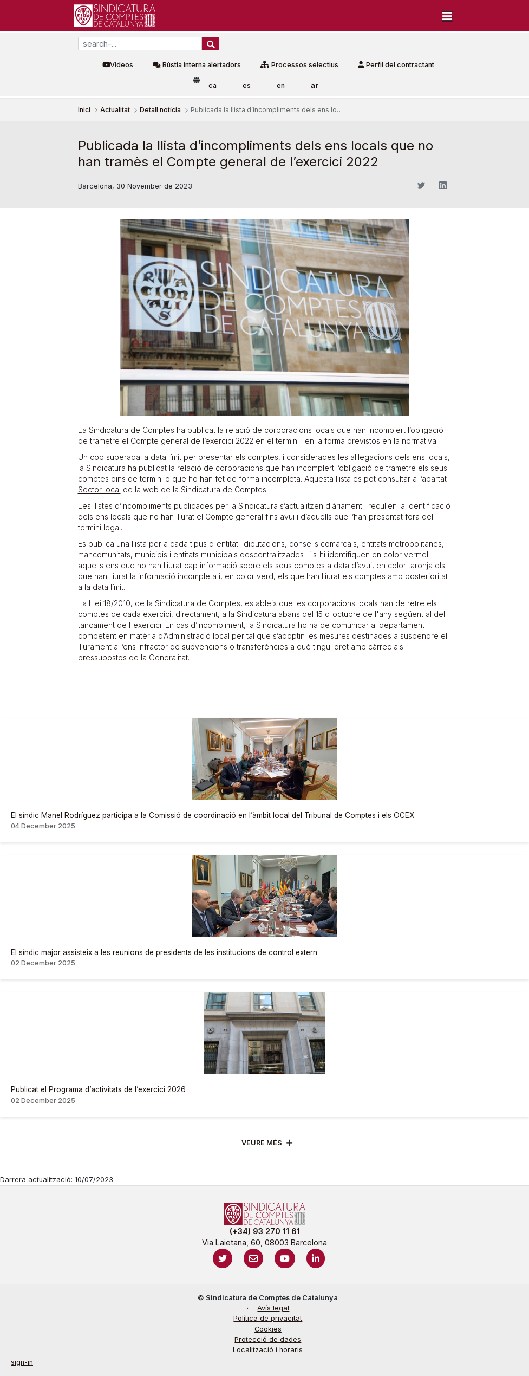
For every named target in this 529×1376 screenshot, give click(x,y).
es (247, 85)
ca (212, 85)
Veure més (261, 1143)
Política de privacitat (267, 1318)
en (281, 85)
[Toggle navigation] (447, 15)
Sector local (99, 489)
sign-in (22, 1362)
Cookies (268, 1329)
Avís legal (273, 1308)
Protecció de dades (267, 1339)
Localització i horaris (268, 1350)
